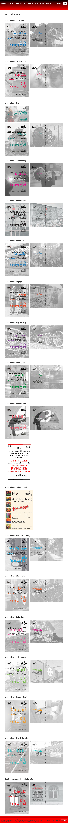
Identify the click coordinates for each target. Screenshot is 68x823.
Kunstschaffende (28, 3)
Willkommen (3, 3)
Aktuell (10, 3)
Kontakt (48, 3)
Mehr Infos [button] (37, 821)
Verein (36, 3)
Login (59, 3)
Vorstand (42, 3)
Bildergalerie (18, 3)
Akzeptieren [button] (63, 820)
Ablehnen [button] (58, 820)
